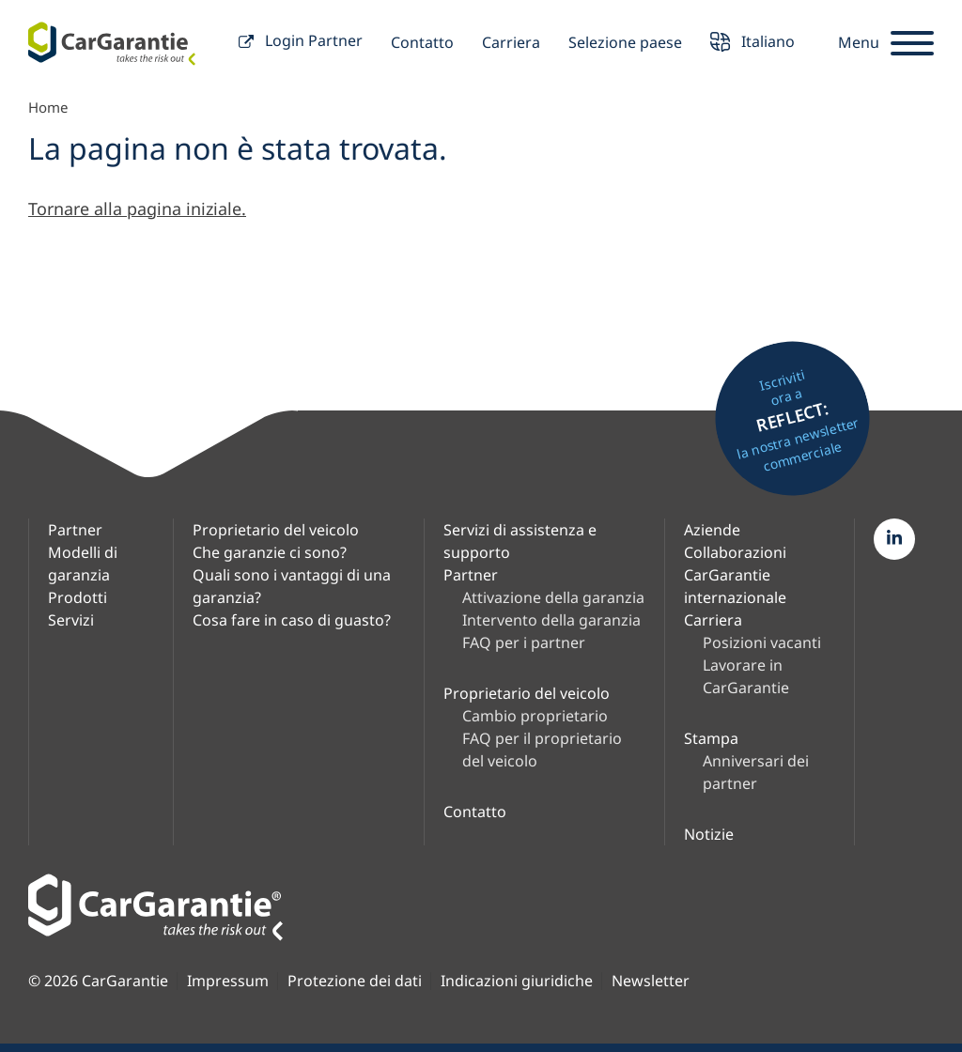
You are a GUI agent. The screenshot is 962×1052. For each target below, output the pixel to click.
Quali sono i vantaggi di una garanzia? (292, 586)
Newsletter (651, 981)
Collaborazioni (735, 552)
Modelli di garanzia (82, 563)
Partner (75, 529)
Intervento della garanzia (551, 620)
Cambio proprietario (535, 715)
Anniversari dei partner (756, 772)
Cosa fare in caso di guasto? (292, 620)
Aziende (712, 529)
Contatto (422, 42)
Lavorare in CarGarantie (746, 676)
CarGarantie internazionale (735, 586)
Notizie (709, 834)
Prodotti (77, 597)
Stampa (711, 738)
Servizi (71, 620)
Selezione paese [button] (625, 42)
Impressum (228, 981)
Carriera (511, 42)
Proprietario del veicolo (276, 529)
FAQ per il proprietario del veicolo (542, 749)
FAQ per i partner (523, 642)
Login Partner (301, 42)
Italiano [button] (752, 43)
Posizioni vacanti (762, 642)
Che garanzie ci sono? (270, 552)
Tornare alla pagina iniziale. (137, 208)
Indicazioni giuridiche (517, 981)
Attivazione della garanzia (553, 597)
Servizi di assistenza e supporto (520, 541)
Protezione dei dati (354, 981)
